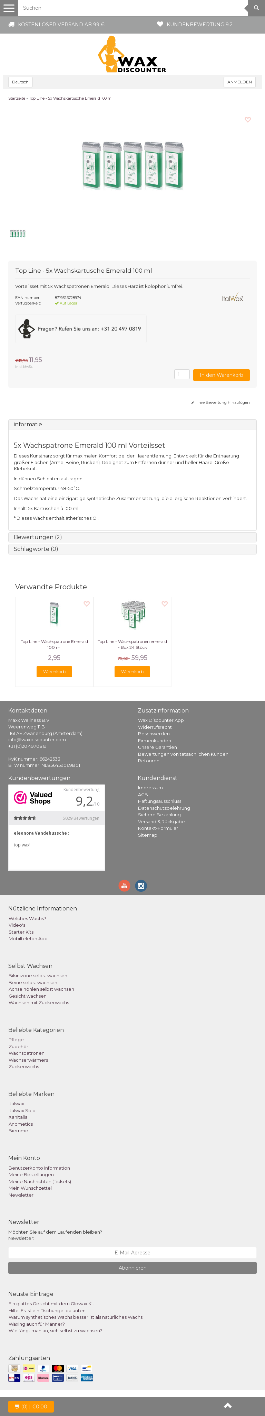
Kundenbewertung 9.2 (200, 24)
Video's (17, 925)
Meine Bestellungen (31, 1174)
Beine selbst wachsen (33, 982)
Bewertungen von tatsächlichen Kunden (183, 754)
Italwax (16, 1103)
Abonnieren (133, 1268)
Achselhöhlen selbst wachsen (41, 989)
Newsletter (21, 1195)
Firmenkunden (154, 740)
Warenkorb (54, 671)
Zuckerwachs (24, 1066)
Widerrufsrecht (155, 727)
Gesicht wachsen (28, 996)
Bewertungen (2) (38, 537)
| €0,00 (31, 1407)
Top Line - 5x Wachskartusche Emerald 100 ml (70, 98)
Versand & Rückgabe (161, 821)
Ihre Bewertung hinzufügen (220, 402)
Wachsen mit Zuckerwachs (39, 1002)
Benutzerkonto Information (39, 1168)
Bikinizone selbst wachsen (38, 975)
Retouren (148, 760)
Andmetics (21, 1124)
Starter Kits (21, 932)
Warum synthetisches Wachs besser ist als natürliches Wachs (76, 1317)
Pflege (16, 1039)
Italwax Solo (22, 1110)
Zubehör (18, 1046)
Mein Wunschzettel (30, 1188)
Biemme (18, 1130)
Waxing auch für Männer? (37, 1324)
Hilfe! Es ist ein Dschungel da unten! (48, 1310)
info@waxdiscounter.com (37, 739)
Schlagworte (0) (36, 549)
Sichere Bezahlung (159, 814)
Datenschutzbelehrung (164, 808)
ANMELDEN (239, 81)
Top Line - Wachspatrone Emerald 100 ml (54, 644)
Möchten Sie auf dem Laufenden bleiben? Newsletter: (55, 1235)
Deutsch (20, 81)
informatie (28, 424)
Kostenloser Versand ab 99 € (61, 24)
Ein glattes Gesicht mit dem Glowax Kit (51, 1303)
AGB (143, 794)
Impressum (150, 787)
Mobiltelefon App (28, 938)
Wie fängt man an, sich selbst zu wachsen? (55, 1330)
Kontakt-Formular (158, 828)
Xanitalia (18, 1117)
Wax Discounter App (161, 720)
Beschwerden (154, 733)
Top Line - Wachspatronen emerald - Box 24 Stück (132, 644)
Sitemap (147, 835)
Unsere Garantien (157, 747)
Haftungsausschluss (159, 801)
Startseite (16, 98)
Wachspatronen (27, 1053)
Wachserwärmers (28, 1060)
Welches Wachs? (27, 918)
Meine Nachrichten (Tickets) (40, 1181)
